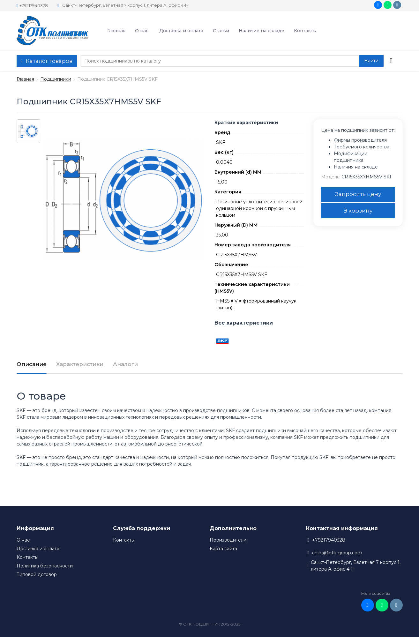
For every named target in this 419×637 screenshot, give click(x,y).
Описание (32, 364)
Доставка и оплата (181, 31)
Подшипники (55, 79)
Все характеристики (243, 323)
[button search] (371, 61)
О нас (141, 31)
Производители (228, 540)
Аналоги (125, 364)
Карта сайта (223, 548)
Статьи (221, 31)
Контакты (305, 31)
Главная (116, 31)
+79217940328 (32, 5)
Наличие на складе (261, 31)
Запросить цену (358, 194)
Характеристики (79, 364)
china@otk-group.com (337, 553)
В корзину (357, 210)
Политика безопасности (45, 566)
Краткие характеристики (246, 122)
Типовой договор (37, 574)
